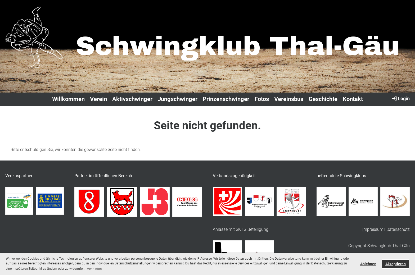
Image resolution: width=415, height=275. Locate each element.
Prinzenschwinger (226, 99)
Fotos (262, 99)
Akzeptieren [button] (395, 264)
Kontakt (353, 99)
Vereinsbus (288, 99)
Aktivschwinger (132, 99)
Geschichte (323, 99)
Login (400, 98)
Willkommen (68, 99)
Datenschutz (398, 229)
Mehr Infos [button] (94, 269)
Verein (98, 99)
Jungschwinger (177, 99)
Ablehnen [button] (368, 264)
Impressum (372, 229)
